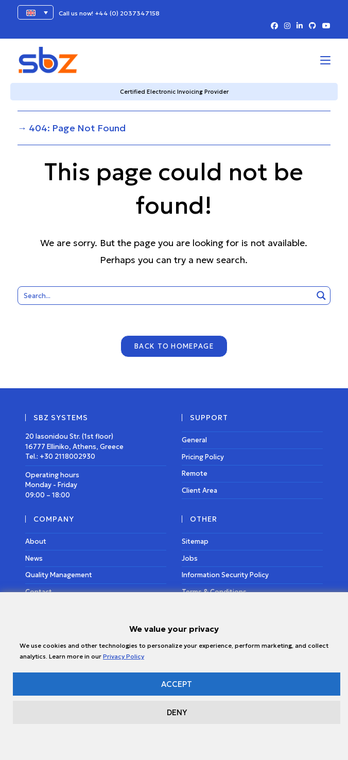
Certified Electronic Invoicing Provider (174, 91)
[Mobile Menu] (325, 60)
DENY (177, 712)
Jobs (190, 558)
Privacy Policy (123, 656)
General (194, 440)
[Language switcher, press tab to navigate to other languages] (36, 12)
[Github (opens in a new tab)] (312, 26)
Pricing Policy (203, 457)
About (35, 542)
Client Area (199, 490)
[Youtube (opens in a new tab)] (324, 26)
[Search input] (166, 295)
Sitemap (195, 542)
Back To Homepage (174, 346)
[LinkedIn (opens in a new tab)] (299, 26)
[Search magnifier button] (321, 295)
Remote (194, 474)
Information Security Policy (225, 575)
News (34, 558)
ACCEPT (176, 684)
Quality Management (58, 575)
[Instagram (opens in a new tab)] (287, 26)
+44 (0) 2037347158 (127, 13)
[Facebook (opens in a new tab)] (274, 26)
